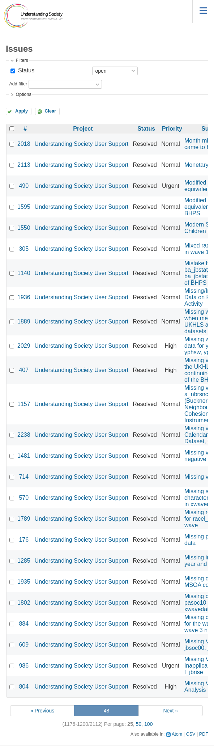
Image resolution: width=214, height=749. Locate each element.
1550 (23, 228)
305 (24, 249)
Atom (177, 734)
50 (139, 724)
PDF (203, 734)
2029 (23, 346)
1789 (23, 519)
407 (24, 370)
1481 (23, 456)
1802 (23, 603)
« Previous (42, 711)
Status (25, 70)
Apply (21, 111)
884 (24, 624)
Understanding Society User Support (82, 144)
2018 (23, 144)
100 (148, 724)
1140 (23, 273)
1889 (23, 321)
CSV (191, 734)
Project (83, 129)
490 (24, 186)
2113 (23, 165)
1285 (23, 561)
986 (24, 666)
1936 (23, 297)
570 (24, 498)
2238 (23, 435)
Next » (170, 711)
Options (23, 94)
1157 (23, 404)
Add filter (18, 84)
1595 (23, 207)
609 (24, 645)
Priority (172, 129)
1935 (23, 582)
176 (24, 540)
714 (24, 477)
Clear (50, 111)
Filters (22, 60)
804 (24, 687)
